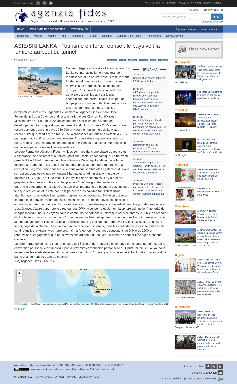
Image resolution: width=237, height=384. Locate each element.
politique (132, 60)
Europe (92, 35)
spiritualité (163, 60)
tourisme (143, 60)
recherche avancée (212, 21)
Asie (64, 35)
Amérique (77, 35)
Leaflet (25, 304)
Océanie (107, 35)
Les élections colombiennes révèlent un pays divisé (209, 191)
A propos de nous (186, 29)
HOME (20, 29)
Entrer (216, 16)
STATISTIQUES (79, 29)
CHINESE (207, 3)
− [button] (19, 279)
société (122, 60)
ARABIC (218, 3)
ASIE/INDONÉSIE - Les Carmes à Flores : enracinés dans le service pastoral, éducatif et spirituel (209, 343)
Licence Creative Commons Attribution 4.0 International (89, 369)
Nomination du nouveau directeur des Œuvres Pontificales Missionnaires (147, 148)
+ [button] (19, 274)
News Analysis (174, 35)
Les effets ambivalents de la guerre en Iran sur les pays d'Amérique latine (209, 95)
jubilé (153, 60)
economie (112, 60)
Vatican (38, 35)
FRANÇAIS (184, 3)
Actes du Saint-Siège (129, 35)
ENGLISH (160, 3)
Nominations (154, 35)
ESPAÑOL (172, 3)
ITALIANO (149, 3)
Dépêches (23, 35)
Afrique (52, 35)
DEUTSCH (196, 3)
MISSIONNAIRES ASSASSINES (47, 29)
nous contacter (209, 29)
